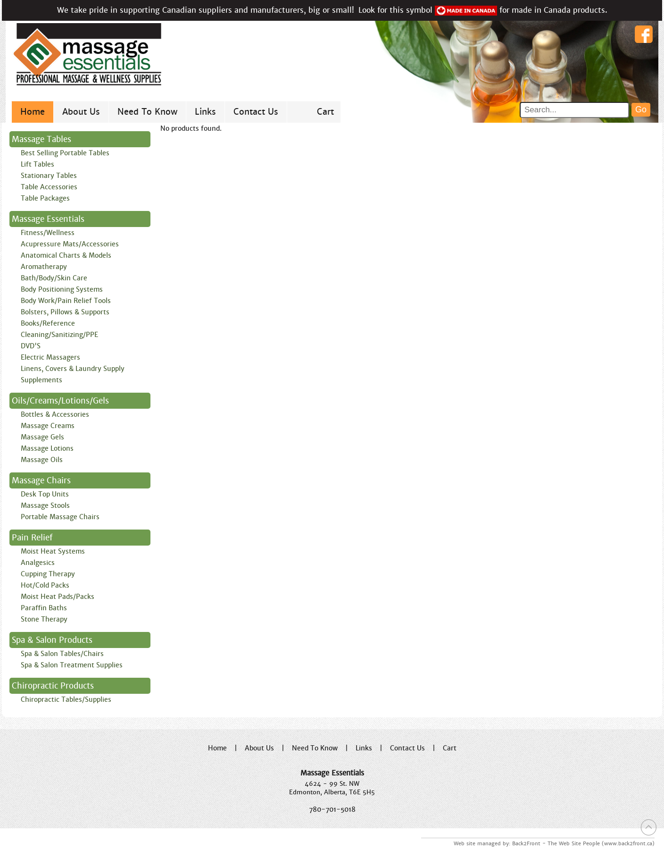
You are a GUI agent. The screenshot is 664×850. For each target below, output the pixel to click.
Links (205, 111)
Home (32, 111)
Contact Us (255, 111)
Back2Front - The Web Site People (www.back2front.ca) (583, 843)
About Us (81, 111)
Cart (325, 111)
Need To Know (147, 111)
